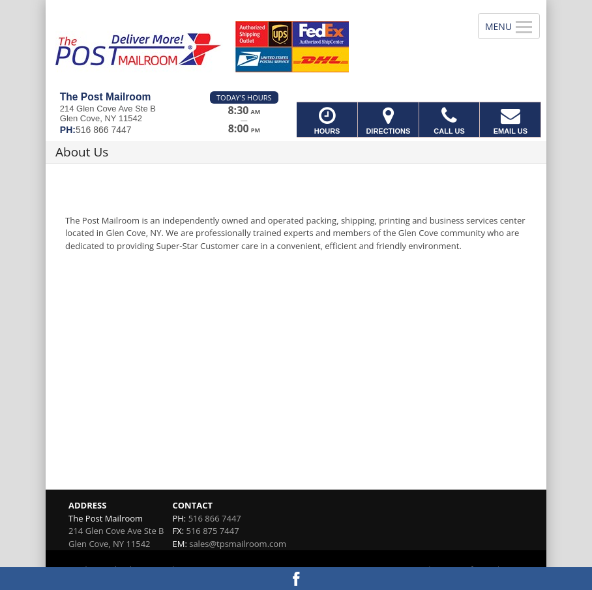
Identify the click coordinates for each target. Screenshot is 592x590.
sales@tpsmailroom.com (237, 544)
